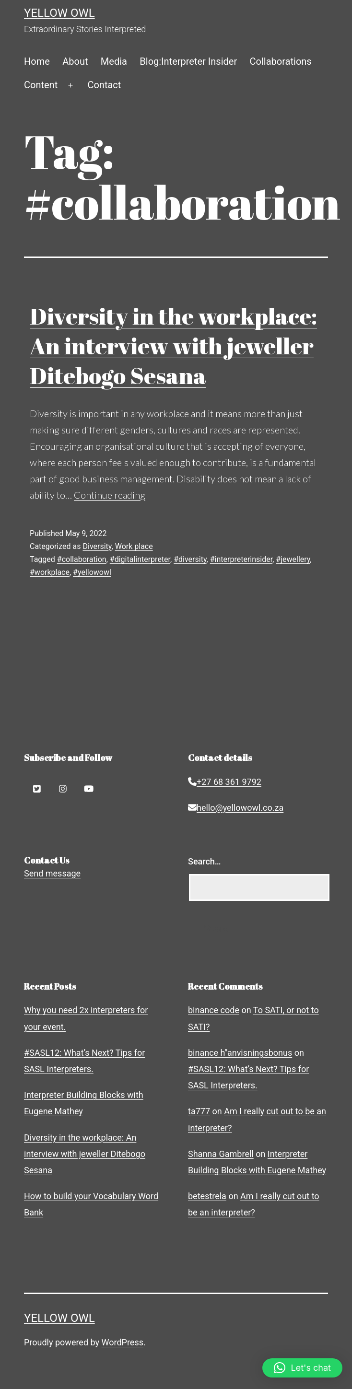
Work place (134, 546)
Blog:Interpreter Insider (188, 61)
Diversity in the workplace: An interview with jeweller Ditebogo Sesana (173, 345)
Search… (204, 861)
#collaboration (81, 559)
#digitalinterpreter (140, 559)
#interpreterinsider (241, 559)
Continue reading (109, 495)
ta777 (199, 1111)
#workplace (50, 572)
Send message (52, 873)
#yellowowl (92, 572)
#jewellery (293, 559)
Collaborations (281, 61)
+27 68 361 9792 (229, 782)
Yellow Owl (59, 13)
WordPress (122, 1342)
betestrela (207, 1196)
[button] (302, 1367)
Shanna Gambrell (221, 1154)
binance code (213, 1010)
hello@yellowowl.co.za (240, 808)
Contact (104, 85)
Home (37, 61)
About (75, 61)
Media (114, 61)
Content (41, 85)
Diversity (96, 546)
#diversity (190, 559)
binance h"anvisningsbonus (240, 1053)
